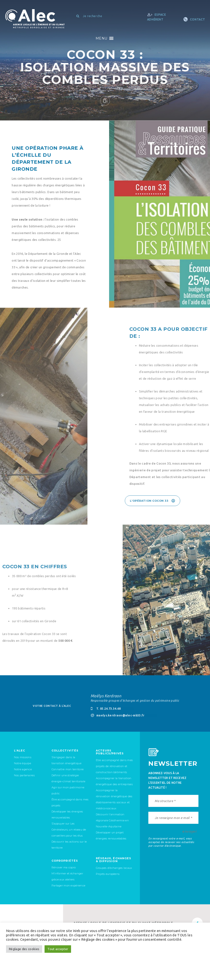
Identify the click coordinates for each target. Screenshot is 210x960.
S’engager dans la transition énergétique (66, 760)
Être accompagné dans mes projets (70, 802)
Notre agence (23, 769)
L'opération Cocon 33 (180, 500)
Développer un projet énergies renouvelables (111, 835)
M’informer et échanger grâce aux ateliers (67, 876)
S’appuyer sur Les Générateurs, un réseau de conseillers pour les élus (69, 829)
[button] (101, 38)
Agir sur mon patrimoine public (68, 790)
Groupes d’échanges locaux (114, 868)
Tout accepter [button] (57, 949)
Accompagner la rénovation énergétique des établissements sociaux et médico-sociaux (114, 799)
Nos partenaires (24, 775)
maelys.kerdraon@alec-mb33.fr (117, 718)
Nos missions (22, 757)
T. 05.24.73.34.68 (106, 712)
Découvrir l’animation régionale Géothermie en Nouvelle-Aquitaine (112, 820)
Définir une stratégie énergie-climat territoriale (68, 778)
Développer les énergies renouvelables (67, 814)
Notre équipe (22, 763)
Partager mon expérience (68, 885)
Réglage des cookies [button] (24, 949)
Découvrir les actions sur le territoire (69, 844)
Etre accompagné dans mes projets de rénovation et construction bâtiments (114, 766)
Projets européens (108, 874)
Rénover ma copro (64, 867)
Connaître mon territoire (68, 769)
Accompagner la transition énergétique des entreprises (114, 781)
